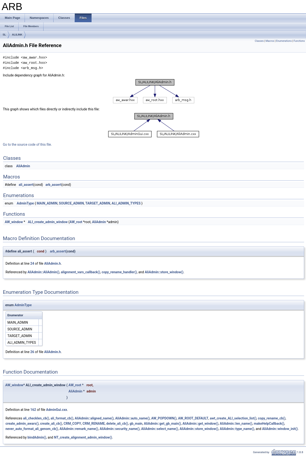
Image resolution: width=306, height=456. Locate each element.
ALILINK (17, 34)
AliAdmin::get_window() (200, 423)
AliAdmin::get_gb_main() (162, 423)
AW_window (14, 222)
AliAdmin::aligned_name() (94, 418)
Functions (299, 41)
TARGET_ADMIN (97, 203)
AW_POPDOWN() (163, 418)
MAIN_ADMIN (47, 203)
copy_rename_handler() (119, 272)
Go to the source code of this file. (27, 144)
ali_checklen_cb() (36, 418)
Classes (259, 41)
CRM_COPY (72, 423)
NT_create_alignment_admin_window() (83, 437)
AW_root (76, 222)
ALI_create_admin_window (47, 222)
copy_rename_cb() (271, 418)
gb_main (136, 423)
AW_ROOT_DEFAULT (193, 418)
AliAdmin (23, 166)
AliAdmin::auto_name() (132, 418)
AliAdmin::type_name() (237, 429)
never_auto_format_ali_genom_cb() (31, 429)
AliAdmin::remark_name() (79, 429)
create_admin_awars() (22, 423)
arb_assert (53, 185)
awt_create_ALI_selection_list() (233, 418)
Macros (270, 41)
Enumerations (284, 41)
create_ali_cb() (51, 423)
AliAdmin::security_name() (120, 429)
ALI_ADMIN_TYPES (126, 203)
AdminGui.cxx (56, 410)
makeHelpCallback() (269, 423)
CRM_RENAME (93, 423)
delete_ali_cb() (117, 423)
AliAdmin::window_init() (280, 429)
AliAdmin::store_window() (164, 272)
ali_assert (26, 185)
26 (32, 352)
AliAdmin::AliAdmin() (43, 272)
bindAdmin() (36, 437)
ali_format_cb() (62, 418)
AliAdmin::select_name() (159, 429)
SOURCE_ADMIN (71, 203)
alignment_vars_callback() (80, 272)
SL (4, 34)
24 (32, 263)
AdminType (25, 203)
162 (33, 410)
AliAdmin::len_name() (236, 423)
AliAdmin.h (52, 263)
